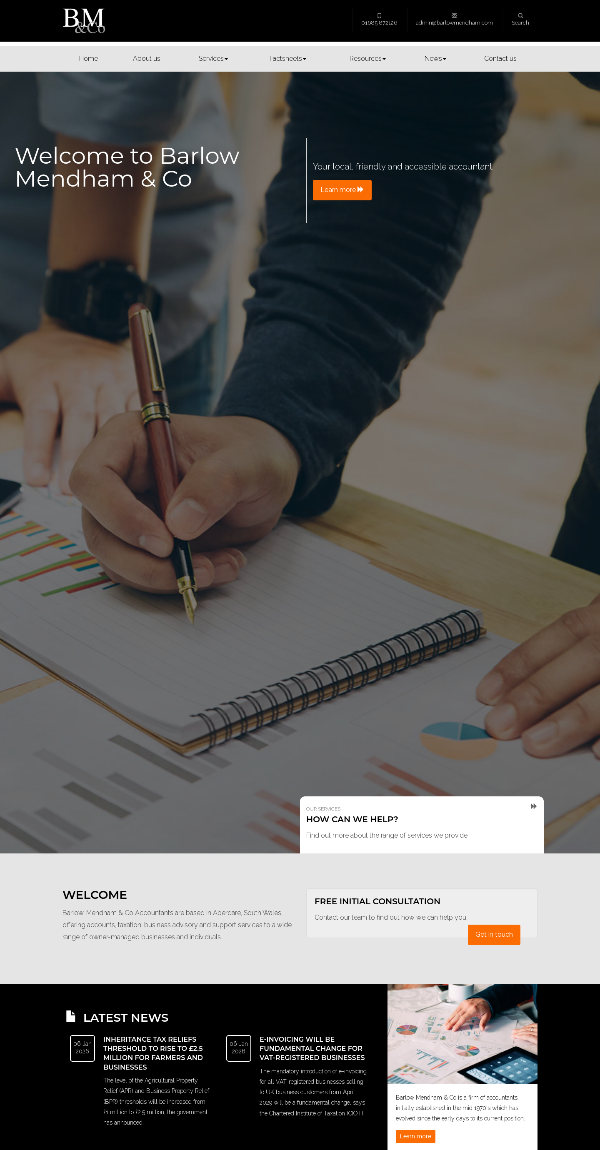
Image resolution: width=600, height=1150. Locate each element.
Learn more (415, 1136)
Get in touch (494, 934)
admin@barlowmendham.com (454, 19)
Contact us (500, 58)
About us (146, 58)
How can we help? (352, 819)
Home (88, 58)
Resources (368, 58)
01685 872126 (379, 19)
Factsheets (288, 58)
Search (520, 19)
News (435, 58)
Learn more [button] (342, 190)
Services (213, 58)
